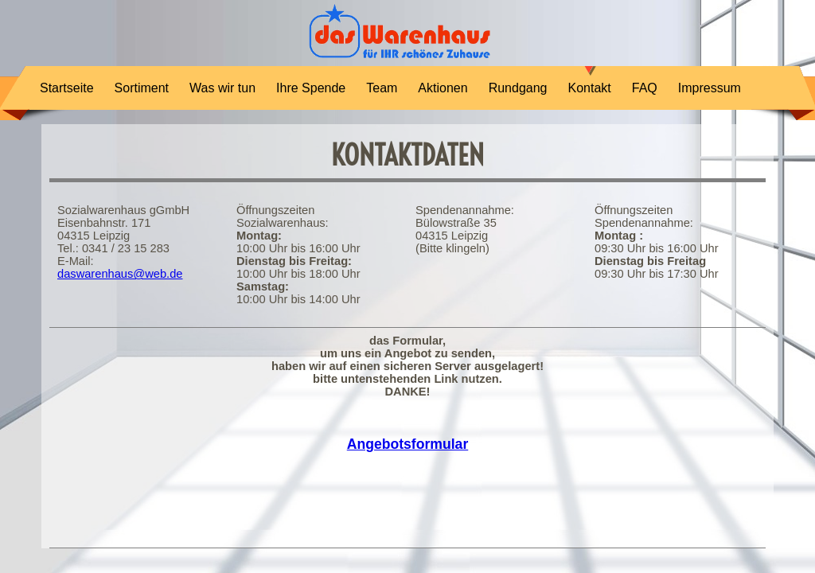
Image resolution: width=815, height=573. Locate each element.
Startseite (67, 88)
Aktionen (442, 88)
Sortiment (142, 88)
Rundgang (518, 88)
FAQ (644, 88)
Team (381, 88)
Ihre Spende (310, 88)
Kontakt (588, 88)
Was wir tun (222, 88)
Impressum (709, 88)
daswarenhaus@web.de (119, 273)
